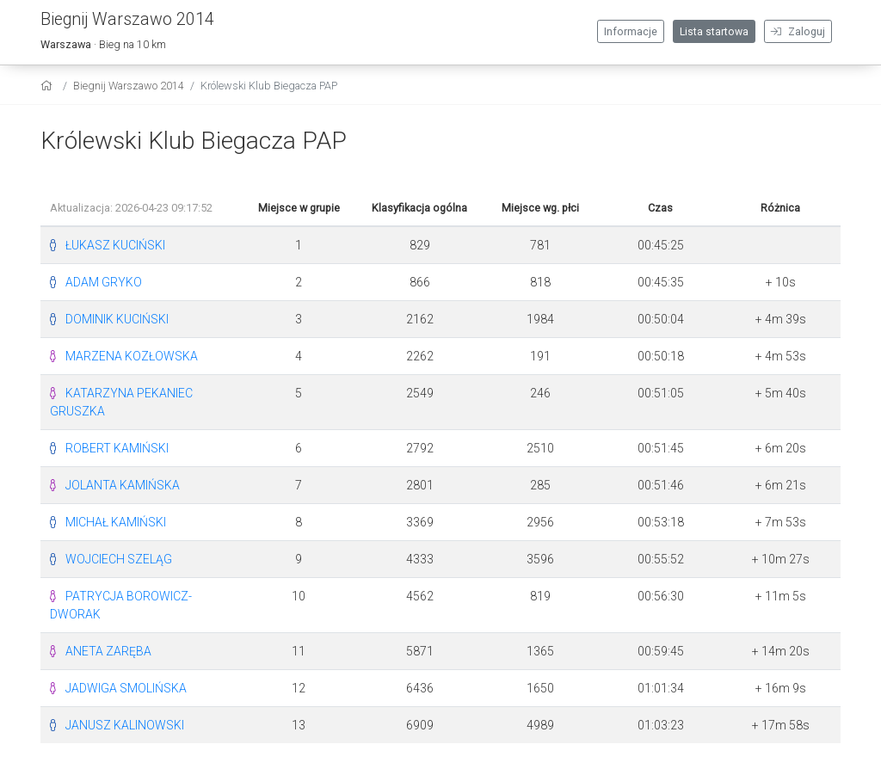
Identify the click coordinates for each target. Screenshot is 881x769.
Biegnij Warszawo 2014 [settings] (128, 85)
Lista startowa (714, 32)
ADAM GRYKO (103, 282)
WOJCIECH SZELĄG (118, 559)
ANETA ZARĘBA (108, 651)
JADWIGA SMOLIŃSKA (126, 688)
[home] (48, 85)
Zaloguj (798, 32)
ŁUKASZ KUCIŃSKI (115, 245)
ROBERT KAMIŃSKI (117, 448)
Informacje (630, 32)
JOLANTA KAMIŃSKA (122, 485)
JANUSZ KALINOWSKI (124, 725)
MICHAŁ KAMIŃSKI (115, 522)
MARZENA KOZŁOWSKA (131, 356)
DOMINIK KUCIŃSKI (117, 319)
